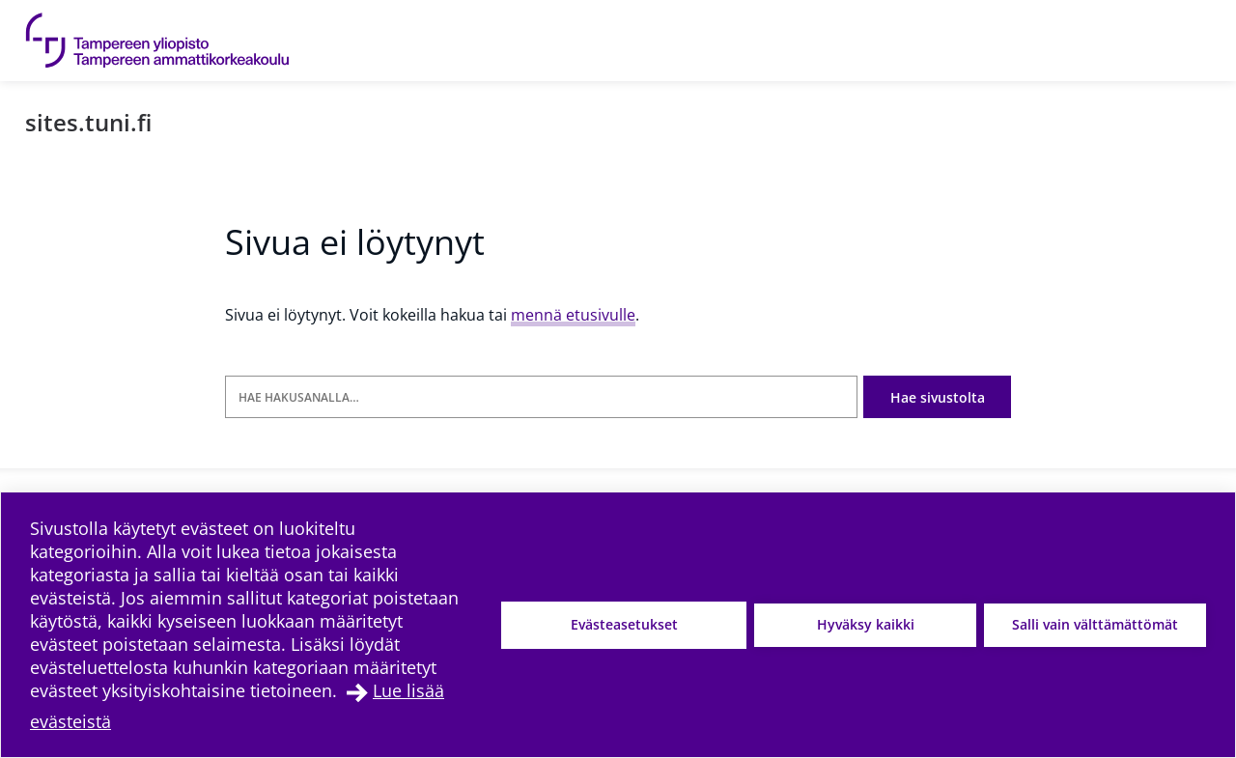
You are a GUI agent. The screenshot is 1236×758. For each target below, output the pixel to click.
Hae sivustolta (936, 397)
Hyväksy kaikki (865, 624)
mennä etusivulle (573, 314)
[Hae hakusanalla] (541, 397)
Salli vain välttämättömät (1095, 624)
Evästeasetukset (624, 624)
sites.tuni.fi (88, 122)
